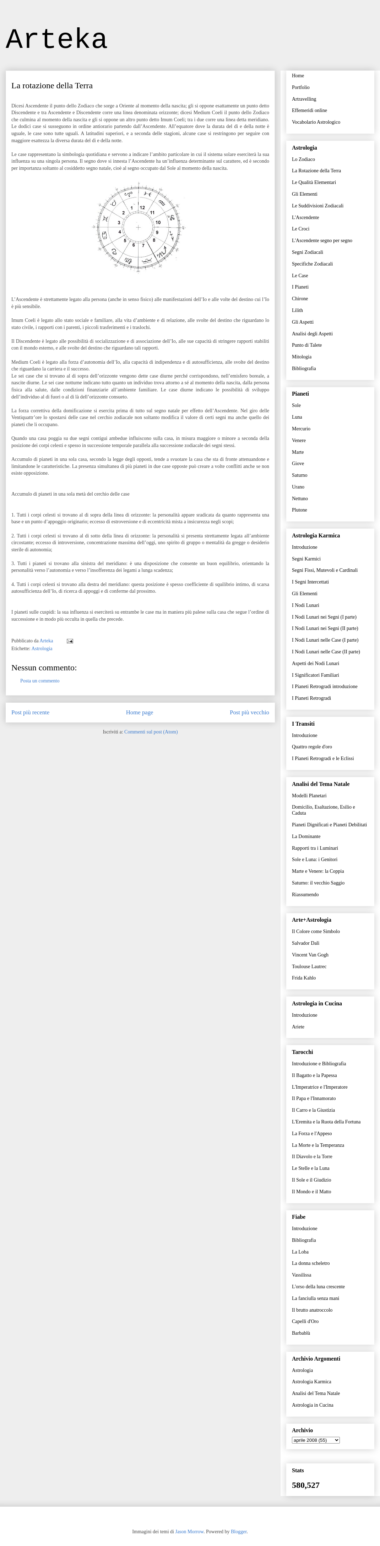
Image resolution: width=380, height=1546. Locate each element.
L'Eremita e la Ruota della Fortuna (326, 1121)
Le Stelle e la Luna (311, 1168)
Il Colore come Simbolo (316, 931)
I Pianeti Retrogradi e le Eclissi (323, 758)
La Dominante (306, 836)
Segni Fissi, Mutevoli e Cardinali (325, 570)
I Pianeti (300, 287)
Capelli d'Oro (305, 1321)
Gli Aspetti (303, 322)
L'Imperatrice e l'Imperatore (320, 1087)
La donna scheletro (311, 1263)
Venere (299, 440)
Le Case (300, 275)
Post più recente (30, 712)
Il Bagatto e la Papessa (314, 1075)
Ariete (298, 1026)
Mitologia (301, 356)
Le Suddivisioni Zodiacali (317, 205)
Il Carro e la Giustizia (313, 1110)
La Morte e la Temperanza (318, 1145)
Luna (297, 417)
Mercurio (301, 428)
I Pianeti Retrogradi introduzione (325, 686)
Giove (298, 463)
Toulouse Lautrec (309, 966)
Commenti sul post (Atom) (151, 732)
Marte (298, 452)
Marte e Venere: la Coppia (318, 871)
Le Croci (300, 228)
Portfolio (301, 87)
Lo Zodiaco (303, 159)
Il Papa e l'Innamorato (314, 1098)
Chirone (300, 298)
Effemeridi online (309, 110)
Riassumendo (305, 894)
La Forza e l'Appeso (312, 1133)
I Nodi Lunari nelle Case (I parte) (325, 640)
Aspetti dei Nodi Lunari (315, 663)
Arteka (57, 40)
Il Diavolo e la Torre (312, 1156)
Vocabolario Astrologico (316, 122)
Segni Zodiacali (307, 252)
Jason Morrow (189, 1531)
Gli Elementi (304, 194)
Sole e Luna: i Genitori (314, 859)
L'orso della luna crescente (318, 1286)
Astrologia (41, 648)
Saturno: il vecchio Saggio (318, 883)
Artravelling (304, 99)
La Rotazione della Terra (316, 170)
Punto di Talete (307, 345)
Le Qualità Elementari (314, 182)
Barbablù (301, 1333)
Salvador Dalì (305, 943)
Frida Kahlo (304, 978)
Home (298, 75)
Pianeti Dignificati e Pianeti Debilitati (329, 824)
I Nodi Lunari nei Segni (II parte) (325, 628)
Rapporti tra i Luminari (315, 848)
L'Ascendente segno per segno (322, 240)
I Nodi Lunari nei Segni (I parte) (324, 617)
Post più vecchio (249, 712)
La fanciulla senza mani (315, 1298)
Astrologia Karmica (311, 1381)
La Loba (300, 1252)
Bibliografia (304, 368)
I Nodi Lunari (305, 605)
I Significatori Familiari (315, 675)
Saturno (300, 475)
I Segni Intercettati (310, 582)
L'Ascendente (305, 217)
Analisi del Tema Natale (316, 1393)
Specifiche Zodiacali (312, 264)
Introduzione (304, 547)
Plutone (299, 510)
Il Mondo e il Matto (311, 1191)
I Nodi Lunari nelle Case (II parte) (326, 651)
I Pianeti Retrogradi (311, 698)
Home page (139, 712)
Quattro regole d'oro (312, 746)
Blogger (238, 1531)
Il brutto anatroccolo (312, 1310)
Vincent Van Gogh (310, 955)
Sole (296, 405)
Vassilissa (301, 1275)
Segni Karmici (306, 559)
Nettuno (300, 498)
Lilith (297, 310)
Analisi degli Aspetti (312, 333)
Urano (298, 487)
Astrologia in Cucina (312, 1405)
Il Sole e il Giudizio (311, 1180)
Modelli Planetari (309, 795)
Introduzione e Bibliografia (319, 1063)
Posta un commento (39, 680)
